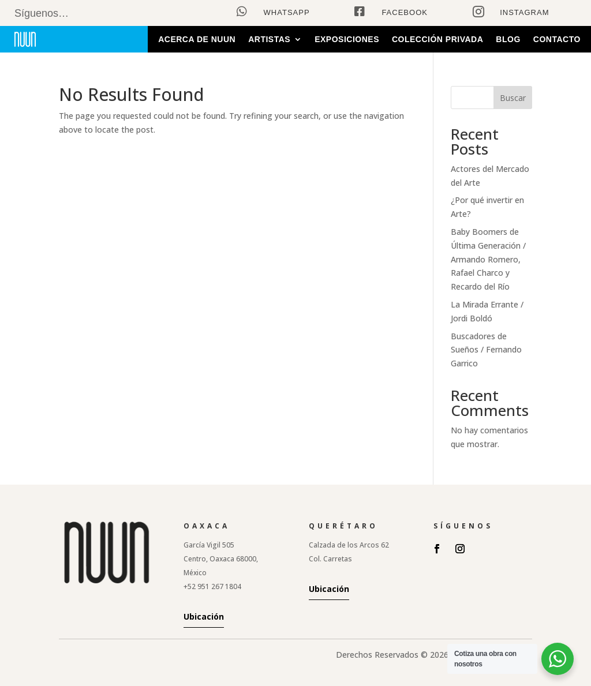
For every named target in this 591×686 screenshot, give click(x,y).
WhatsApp (287, 12)
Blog (508, 39)
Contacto (557, 39)
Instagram (524, 12)
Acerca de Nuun (196, 39)
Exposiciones (347, 39)
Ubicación (204, 616)
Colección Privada (437, 39)
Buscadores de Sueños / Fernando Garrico (486, 350)
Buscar (513, 97)
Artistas (269, 39)
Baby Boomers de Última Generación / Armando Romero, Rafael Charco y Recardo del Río (488, 259)
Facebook (404, 12)
